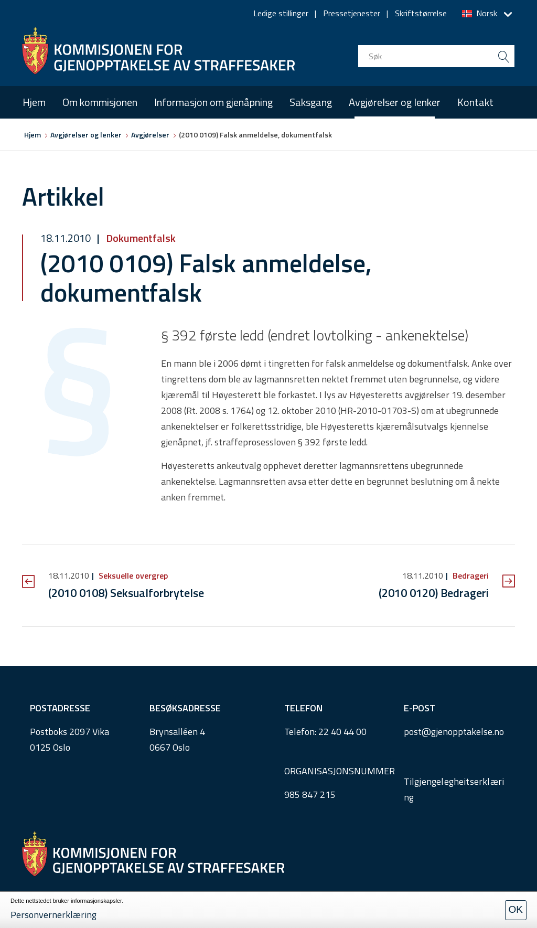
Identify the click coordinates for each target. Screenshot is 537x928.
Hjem (34, 102)
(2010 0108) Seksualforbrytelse (126, 593)
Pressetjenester (351, 13)
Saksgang (310, 102)
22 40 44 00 (342, 731)
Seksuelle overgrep (132, 575)
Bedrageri (469, 575)
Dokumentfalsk (140, 238)
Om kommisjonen (99, 102)
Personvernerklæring (53, 915)
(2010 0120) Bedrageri (434, 593)
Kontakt (475, 102)
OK (516, 909)
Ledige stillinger (280, 13)
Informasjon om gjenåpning (213, 102)
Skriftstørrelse (421, 13)
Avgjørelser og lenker (395, 102)
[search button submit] (503, 56)
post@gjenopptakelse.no (454, 731)
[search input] (436, 56)
